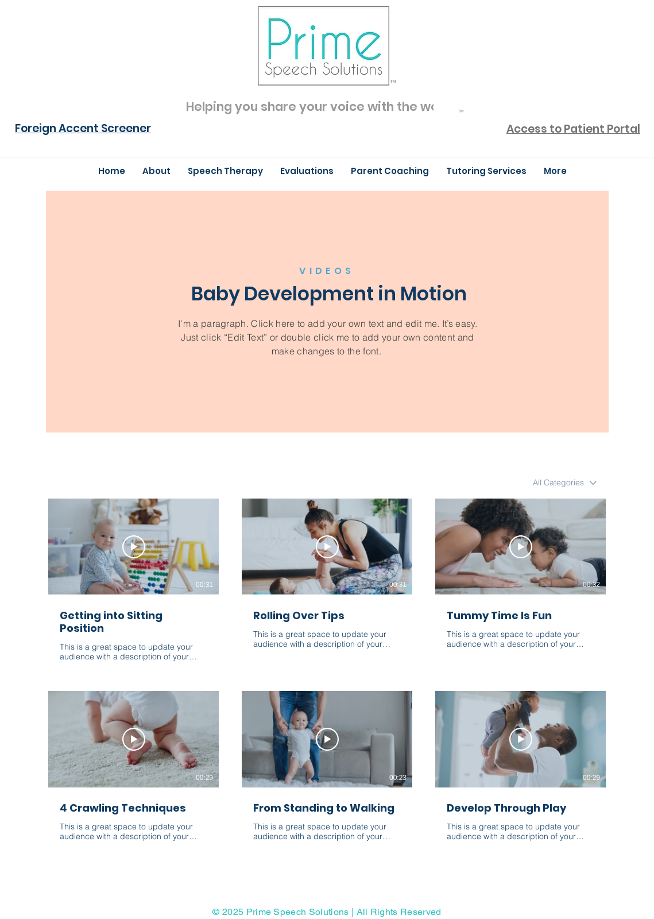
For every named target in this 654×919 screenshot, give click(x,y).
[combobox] (565, 483)
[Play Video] (133, 546)
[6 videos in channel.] (327, 677)
